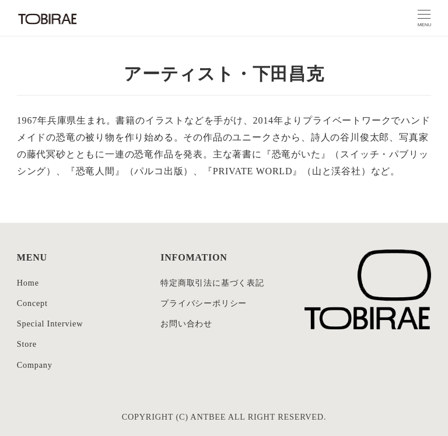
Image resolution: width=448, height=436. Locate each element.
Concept (32, 303)
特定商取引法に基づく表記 (212, 282)
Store (27, 344)
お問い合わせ (186, 323)
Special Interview (50, 323)
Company (34, 365)
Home (28, 282)
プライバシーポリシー (203, 303)
